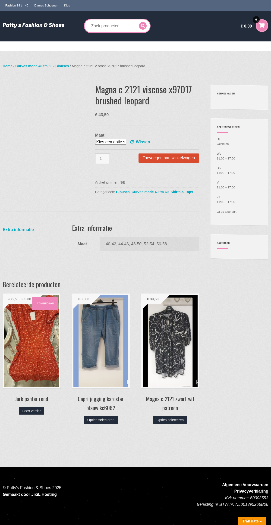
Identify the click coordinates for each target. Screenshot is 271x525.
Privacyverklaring (251, 491)
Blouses (62, 66)
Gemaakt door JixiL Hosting (30, 494)
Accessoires (156, 46)
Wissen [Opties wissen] (143, 142)
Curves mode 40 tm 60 (70, 46)
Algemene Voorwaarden (245, 484)
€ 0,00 (250, 23)
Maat (99, 135)
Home (10, 46)
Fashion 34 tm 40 (16, 5)
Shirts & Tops (182, 192)
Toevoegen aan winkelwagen (169, 158)
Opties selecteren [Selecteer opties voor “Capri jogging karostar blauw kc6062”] (100, 420)
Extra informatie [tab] (18, 229)
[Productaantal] (102, 158)
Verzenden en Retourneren (216, 46)
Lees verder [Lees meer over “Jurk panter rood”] (31, 411)
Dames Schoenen (46, 5)
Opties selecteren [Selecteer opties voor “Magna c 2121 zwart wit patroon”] (170, 420)
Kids (67, 5)
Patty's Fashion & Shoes (33, 25)
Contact (246, 46)
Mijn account (183, 46)
